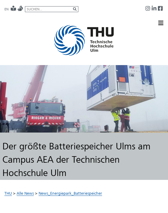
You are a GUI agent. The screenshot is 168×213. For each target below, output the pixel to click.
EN (6, 9)
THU (8, 193)
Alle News (25, 193)
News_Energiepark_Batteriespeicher (70, 193)
